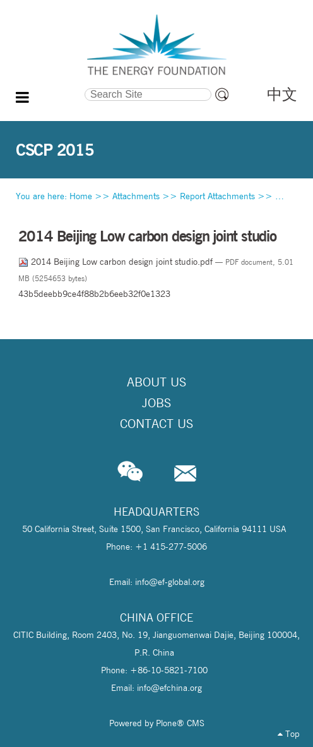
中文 (282, 94)
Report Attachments (217, 196)
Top (289, 733)
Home (80, 196)
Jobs (156, 402)
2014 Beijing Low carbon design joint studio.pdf (116, 261)
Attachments (136, 196)
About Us (156, 382)
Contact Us (156, 423)
